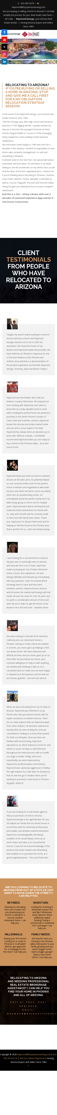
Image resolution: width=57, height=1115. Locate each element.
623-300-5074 (27, 3)
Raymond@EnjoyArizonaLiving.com (28, 7)
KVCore (23, 1058)
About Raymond (36, 1058)
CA (16, 1058)
